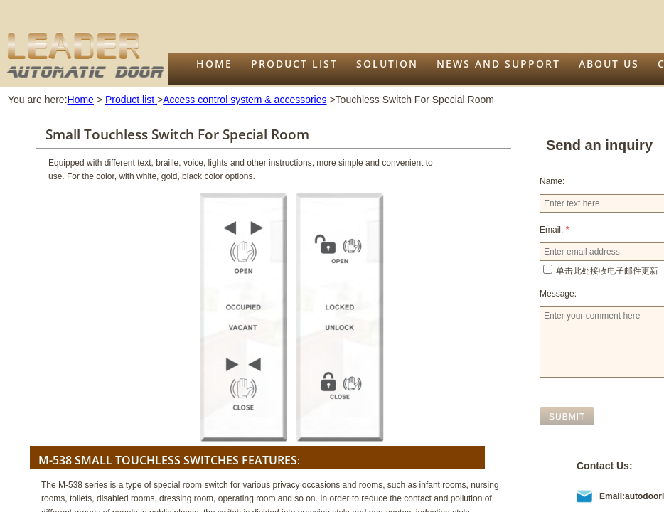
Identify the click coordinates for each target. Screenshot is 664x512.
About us (609, 63)
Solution (387, 63)
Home (214, 63)
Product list (294, 63)
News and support (498, 63)
